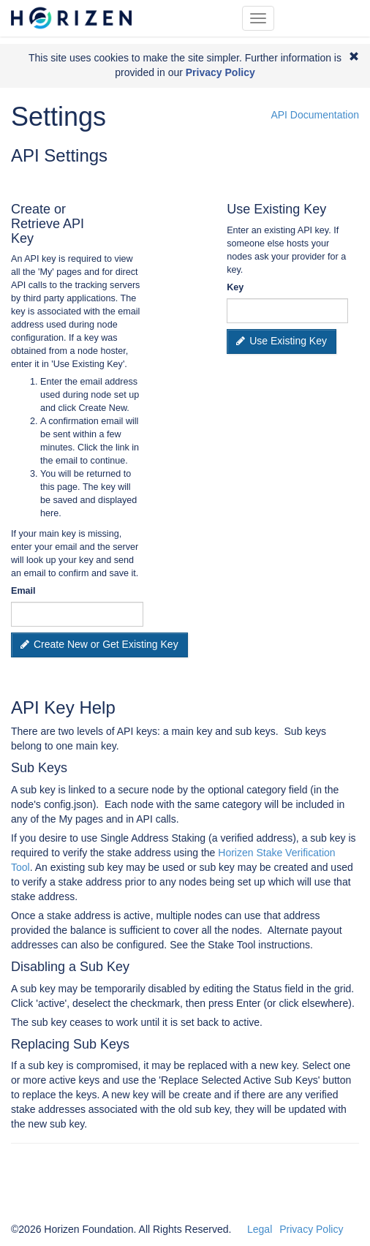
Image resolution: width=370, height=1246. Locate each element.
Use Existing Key (281, 341)
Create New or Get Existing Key (99, 644)
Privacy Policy (311, 1229)
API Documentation (315, 115)
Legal (259, 1229)
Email (23, 591)
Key (235, 287)
